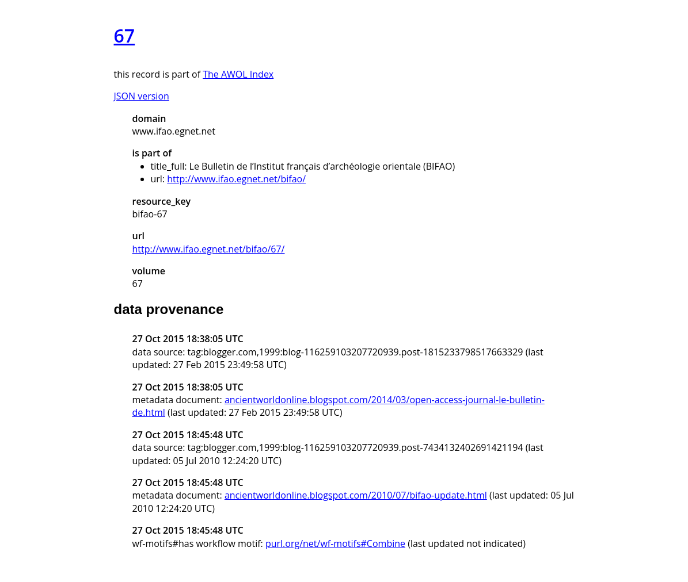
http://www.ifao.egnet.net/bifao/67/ (208, 249)
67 (124, 35)
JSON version (141, 96)
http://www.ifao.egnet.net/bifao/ (236, 179)
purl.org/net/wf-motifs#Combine (335, 543)
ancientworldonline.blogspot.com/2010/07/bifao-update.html (356, 495)
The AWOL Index (238, 74)
